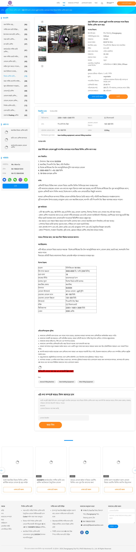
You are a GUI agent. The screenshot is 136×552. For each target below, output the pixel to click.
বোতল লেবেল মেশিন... (15, 101)
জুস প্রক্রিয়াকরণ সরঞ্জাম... (15, 86)
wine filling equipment (86, 382)
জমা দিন (50, 425)
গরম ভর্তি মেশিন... (15, 39)
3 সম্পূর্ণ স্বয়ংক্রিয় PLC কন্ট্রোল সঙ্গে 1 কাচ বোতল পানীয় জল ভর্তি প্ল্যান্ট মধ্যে (64, 514)
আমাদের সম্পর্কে (6, 517)
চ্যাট (15, 186)
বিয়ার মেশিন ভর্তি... (15, 76)
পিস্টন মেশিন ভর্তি (26, 506)
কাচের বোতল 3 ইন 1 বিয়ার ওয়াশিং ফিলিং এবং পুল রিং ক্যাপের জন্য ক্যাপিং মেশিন (83, 482)
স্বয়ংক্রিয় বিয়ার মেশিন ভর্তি (19, 130)
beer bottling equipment (66, 382)
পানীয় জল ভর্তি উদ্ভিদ (57, 506)
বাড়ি (2, 510)
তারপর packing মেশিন (15, 115)
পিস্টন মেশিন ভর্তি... (15, 105)
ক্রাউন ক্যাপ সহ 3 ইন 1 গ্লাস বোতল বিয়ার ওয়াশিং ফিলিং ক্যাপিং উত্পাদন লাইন (117, 482)
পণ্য (2, 513)
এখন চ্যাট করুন (126, 3)
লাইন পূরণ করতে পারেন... (15, 66)
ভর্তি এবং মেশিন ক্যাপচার (19, 138)
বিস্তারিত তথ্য (42, 111)
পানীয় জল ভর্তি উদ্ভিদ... (15, 29)
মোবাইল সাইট (5, 526)
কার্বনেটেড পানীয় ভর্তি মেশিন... (15, 50)
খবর (2, 520)
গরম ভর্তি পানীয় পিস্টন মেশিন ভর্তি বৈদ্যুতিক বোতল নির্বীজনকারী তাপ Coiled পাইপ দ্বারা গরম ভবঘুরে (34, 514)
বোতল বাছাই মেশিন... (15, 96)
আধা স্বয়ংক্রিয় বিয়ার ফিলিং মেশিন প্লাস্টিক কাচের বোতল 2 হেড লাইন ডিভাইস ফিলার (15, 482)
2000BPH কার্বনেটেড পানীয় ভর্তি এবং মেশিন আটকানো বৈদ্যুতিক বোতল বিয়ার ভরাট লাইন (51, 482)
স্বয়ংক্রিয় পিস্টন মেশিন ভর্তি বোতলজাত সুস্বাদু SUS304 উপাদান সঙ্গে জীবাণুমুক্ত (34, 534)
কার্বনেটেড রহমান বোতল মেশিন (19, 146)
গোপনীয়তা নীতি (6, 529)
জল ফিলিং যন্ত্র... (15, 24)
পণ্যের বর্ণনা (53, 111)
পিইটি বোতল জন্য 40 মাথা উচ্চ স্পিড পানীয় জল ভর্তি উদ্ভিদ (62, 532)
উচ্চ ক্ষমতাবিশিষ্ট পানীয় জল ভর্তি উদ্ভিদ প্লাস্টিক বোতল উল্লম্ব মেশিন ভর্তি (62, 524)
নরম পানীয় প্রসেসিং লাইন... (15, 81)
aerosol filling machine (47, 382)
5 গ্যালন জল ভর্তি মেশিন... (15, 34)
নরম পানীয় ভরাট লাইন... (15, 57)
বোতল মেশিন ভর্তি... (15, 61)
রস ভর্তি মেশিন (15, 44)
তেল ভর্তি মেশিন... (15, 110)
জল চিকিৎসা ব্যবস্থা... (15, 71)
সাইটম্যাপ (4, 523)
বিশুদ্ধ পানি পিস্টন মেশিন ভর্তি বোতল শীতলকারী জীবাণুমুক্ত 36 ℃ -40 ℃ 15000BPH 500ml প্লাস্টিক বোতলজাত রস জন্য (34, 524)
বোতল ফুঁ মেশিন (15, 91)
